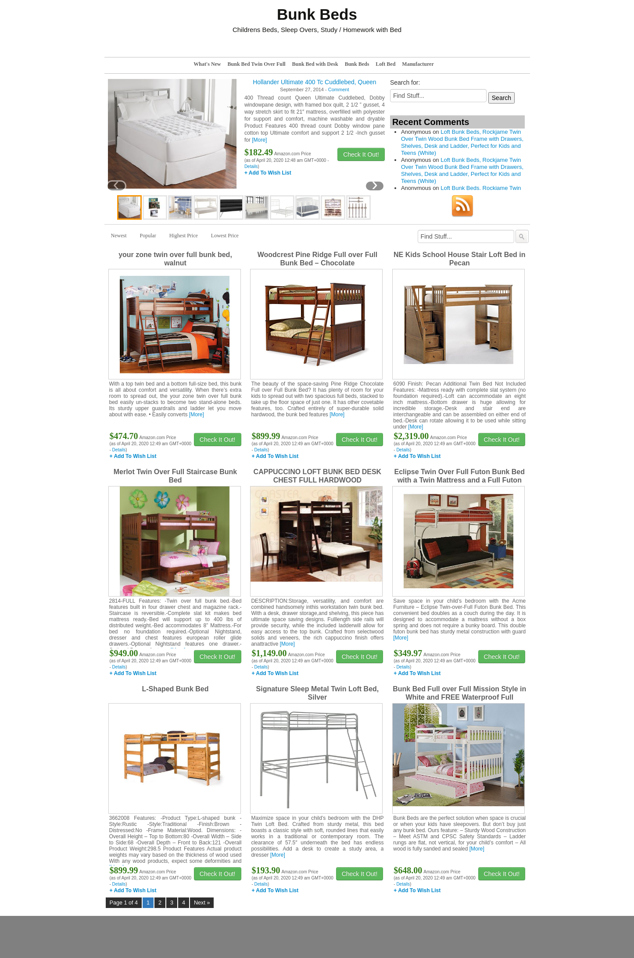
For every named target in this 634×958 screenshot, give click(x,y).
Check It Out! (361, 154)
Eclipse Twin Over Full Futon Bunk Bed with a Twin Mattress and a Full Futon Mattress (459, 480)
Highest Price (183, 235)
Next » (202, 903)
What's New (207, 64)
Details (251, 166)
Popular (148, 235)
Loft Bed (385, 64)
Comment (338, 89)
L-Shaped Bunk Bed (175, 689)
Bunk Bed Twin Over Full (257, 64)
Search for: (405, 82)
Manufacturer (417, 64)
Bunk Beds (357, 64)
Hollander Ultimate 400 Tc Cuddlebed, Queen (314, 82)
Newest (119, 235)
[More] (259, 140)
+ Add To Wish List (267, 172)
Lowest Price (225, 235)
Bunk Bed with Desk (315, 64)
